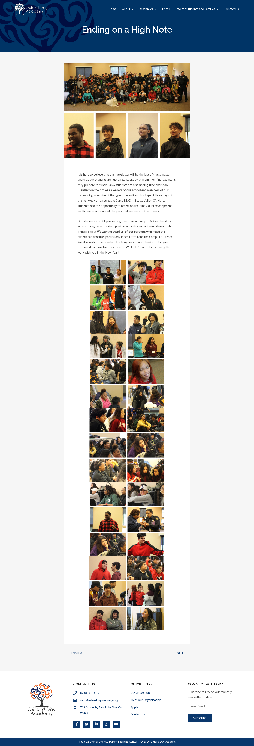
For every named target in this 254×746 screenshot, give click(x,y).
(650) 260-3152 (90, 693)
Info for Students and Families (195, 9)
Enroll (166, 9)
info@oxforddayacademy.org (99, 700)
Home (112, 9)
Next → (182, 653)
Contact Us (231, 9)
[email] (213, 706)
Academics (146, 9)
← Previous (75, 653)
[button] (200, 718)
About (126, 9)
